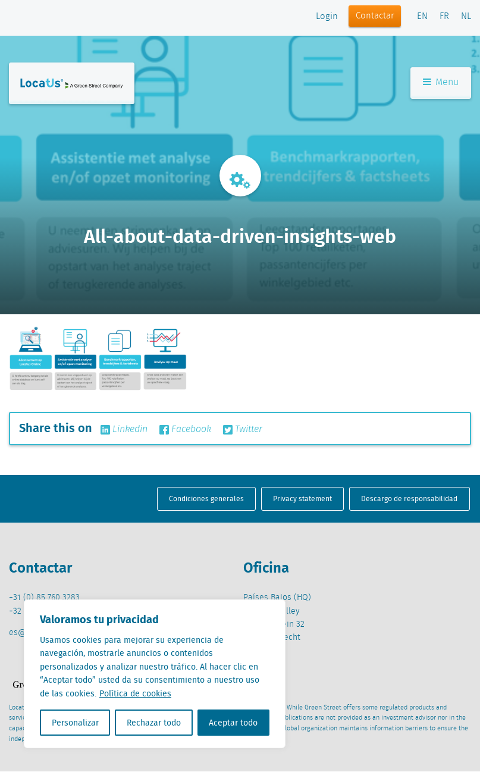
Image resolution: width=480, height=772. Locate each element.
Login (327, 17)
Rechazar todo (154, 723)
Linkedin (124, 429)
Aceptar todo (233, 723)
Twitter (242, 429)
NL (466, 17)
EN (422, 17)
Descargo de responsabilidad (409, 498)
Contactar (375, 16)
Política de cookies (135, 693)
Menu (441, 82)
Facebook (185, 429)
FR (444, 17)
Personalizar (75, 723)
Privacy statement (302, 498)
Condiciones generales (206, 498)
